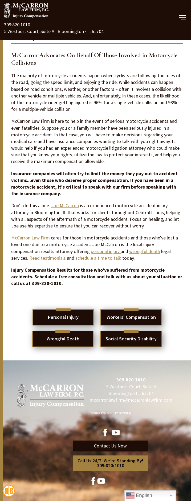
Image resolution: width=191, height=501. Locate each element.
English (139, 495)
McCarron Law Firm (30, 238)
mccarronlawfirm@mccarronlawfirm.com (131, 400)
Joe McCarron (65, 205)
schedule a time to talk (98, 258)
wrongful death (144, 251)
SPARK (108, 412)
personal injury (106, 251)
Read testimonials (47, 258)
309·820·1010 (17, 25)
